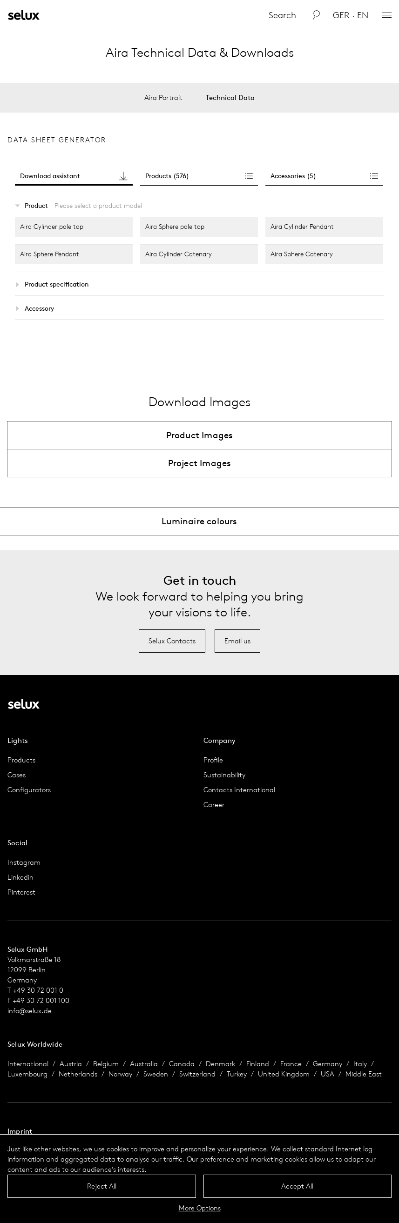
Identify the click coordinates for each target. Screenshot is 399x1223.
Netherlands (78, 1073)
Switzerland (197, 1073)
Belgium (106, 1063)
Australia (144, 1063)
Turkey (237, 1073)
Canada (182, 1063)
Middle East (363, 1073)
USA (327, 1073)
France (291, 1063)
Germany (327, 1063)
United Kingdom (284, 1073)
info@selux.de (29, 1010)
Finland (257, 1063)
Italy (360, 1063)
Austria (71, 1063)
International (27, 1063)
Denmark (220, 1063)
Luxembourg (27, 1073)
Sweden (155, 1073)
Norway (120, 1073)
